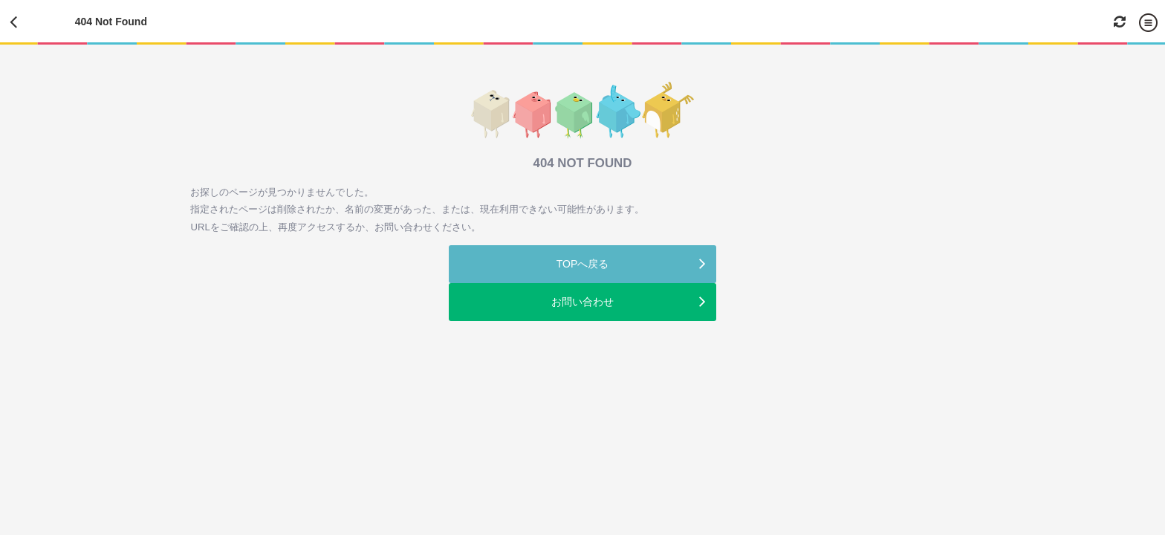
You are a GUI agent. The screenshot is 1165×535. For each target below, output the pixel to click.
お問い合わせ (582, 302)
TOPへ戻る (582, 264)
